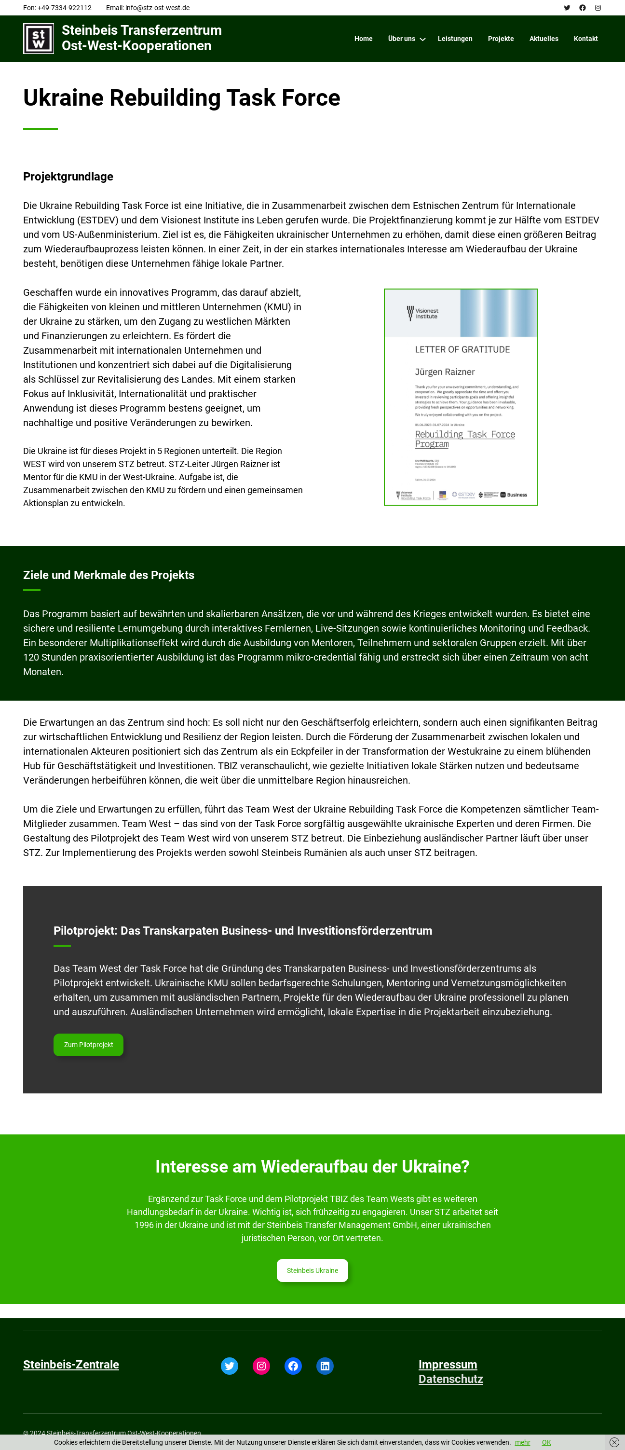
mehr (522, 1442)
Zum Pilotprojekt (88, 1045)
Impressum (448, 1364)
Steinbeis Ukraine (312, 1270)
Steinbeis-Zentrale (71, 1364)
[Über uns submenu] (422, 38)
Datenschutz (451, 1379)
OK (546, 1442)
